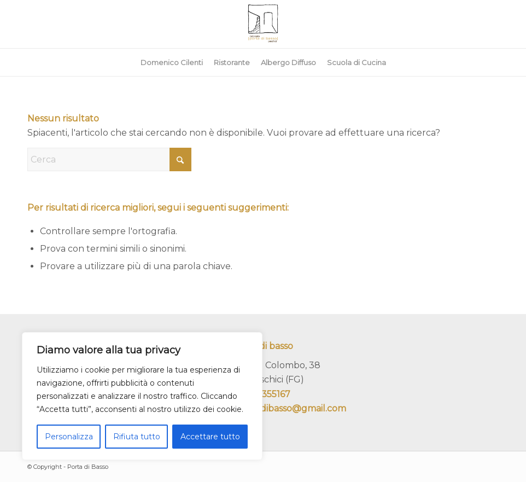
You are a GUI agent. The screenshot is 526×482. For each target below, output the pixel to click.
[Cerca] (109, 159)
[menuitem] (171, 62)
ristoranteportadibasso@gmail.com (270, 408)
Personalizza (69, 437)
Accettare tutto (210, 437)
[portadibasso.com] (263, 24)
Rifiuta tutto (136, 437)
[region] (142, 396)
